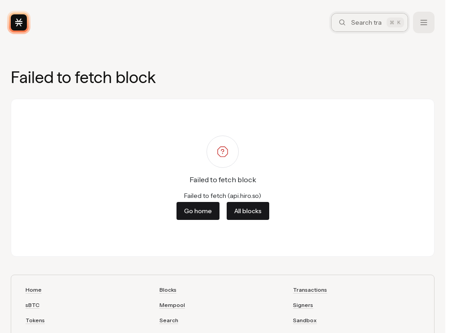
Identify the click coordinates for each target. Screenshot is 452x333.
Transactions (310, 289)
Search (168, 320)
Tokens (35, 320)
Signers (303, 305)
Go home (198, 211)
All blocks (248, 211)
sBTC (32, 305)
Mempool (172, 305)
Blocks (167, 289)
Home (34, 289)
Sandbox (305, 320)
